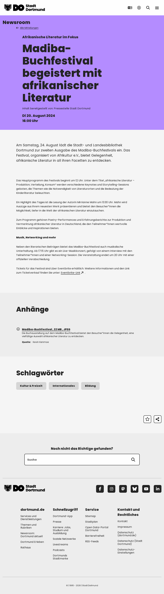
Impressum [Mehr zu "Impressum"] (125, 527)
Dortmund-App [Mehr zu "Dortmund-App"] (63, 516)
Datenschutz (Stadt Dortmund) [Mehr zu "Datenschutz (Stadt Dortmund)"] (130, 542)
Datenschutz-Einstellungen (126, 551)
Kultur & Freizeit (31, 386)
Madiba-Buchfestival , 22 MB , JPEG (43, 329)
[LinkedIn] (157, 489)
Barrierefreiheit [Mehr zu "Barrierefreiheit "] (94, 536)
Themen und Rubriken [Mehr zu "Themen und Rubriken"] (28, 526)
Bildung (90, 386)
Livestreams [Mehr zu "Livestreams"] (60, 544)
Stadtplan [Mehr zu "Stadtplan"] (91, 522)
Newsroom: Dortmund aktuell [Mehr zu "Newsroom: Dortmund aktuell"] (31, 534)
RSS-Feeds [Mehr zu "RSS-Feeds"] (92, 541)
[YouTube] (146, 489)
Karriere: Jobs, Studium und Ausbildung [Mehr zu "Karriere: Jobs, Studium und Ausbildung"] (62, 530)
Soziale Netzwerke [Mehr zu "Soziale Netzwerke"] (64, 539)
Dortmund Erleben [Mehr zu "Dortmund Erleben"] (32, 542)
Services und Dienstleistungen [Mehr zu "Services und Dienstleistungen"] (30, 517)
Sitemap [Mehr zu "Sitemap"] (90, 516)
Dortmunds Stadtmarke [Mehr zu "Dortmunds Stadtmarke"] (60, 557)
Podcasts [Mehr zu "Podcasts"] (59, 550)
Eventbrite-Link (72, 273)
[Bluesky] (134, 489)
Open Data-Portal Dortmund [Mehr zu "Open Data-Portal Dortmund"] (96, 528)
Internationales (64, 386)
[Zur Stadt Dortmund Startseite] (24, 7)
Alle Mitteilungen (27, 27)
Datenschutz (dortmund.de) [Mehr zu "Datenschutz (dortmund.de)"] (127, 534)
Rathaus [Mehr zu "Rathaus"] (25, 547)
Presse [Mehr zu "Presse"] (57, 522)
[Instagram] (111, 489)
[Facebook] (100, 489)
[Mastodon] (123, 489)
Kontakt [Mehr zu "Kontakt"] (123, 521)
